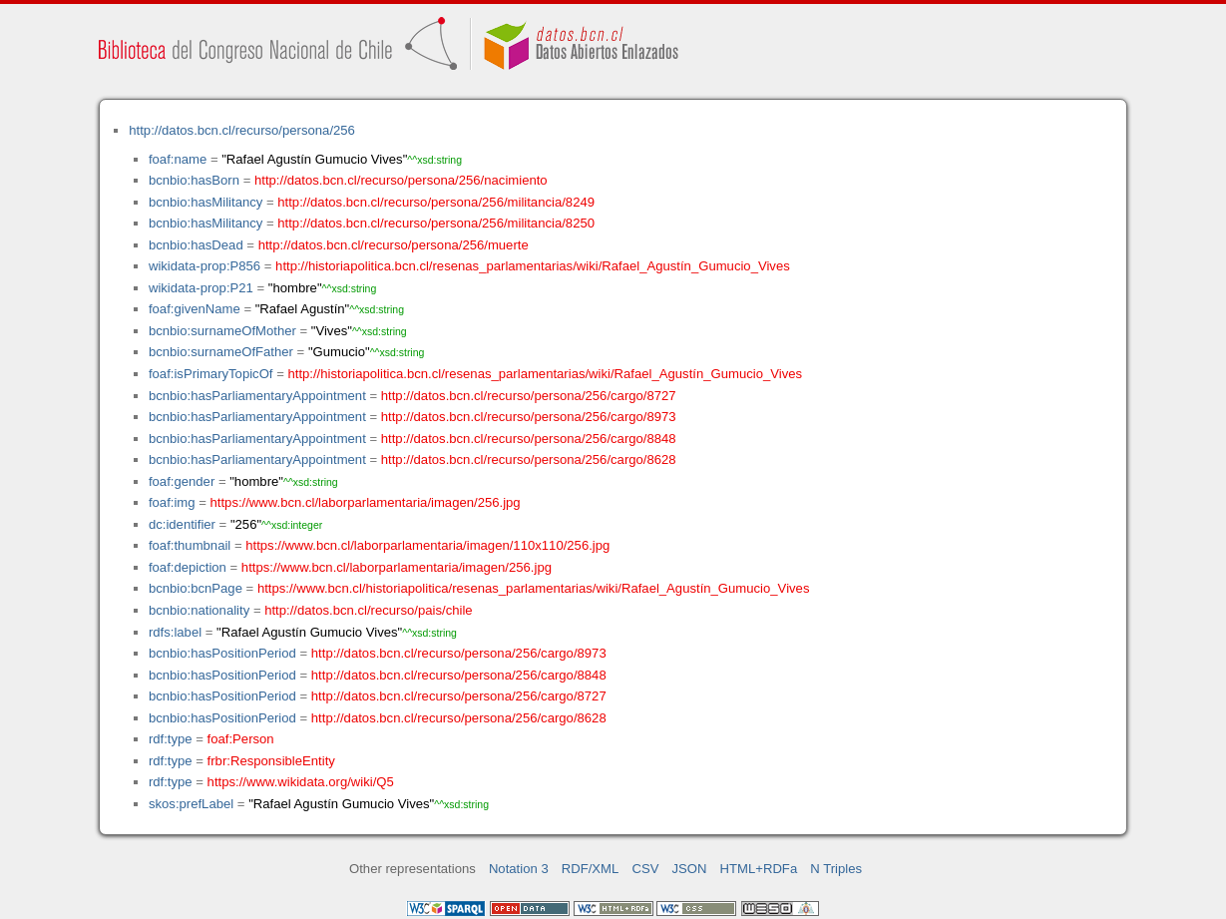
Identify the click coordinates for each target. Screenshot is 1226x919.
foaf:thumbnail (189, 545)
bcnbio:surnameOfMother (222, 330)
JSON (689, 868)
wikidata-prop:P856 (204, 265)
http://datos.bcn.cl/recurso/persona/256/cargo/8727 (528, 395)
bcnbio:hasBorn (194, 180)
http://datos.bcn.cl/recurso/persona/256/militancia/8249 (436, 202)
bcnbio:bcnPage (195, 588)
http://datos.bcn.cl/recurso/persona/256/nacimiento (401, 180)
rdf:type (171, 738)
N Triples (836, 868)
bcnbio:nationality (199, 610)
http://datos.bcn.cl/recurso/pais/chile (368, 610)
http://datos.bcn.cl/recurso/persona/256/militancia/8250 (436, 223)
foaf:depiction (187, 567)
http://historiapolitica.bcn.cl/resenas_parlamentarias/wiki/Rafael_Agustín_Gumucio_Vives (532, 265)
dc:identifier (182, 524)
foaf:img (172, 502)
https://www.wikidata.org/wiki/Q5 (300, 781)
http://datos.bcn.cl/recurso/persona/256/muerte (393, 244)
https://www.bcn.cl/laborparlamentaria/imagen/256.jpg (365, 502)
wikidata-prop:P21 (201, 287)
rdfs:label (175, 632)
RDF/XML (590, 868)
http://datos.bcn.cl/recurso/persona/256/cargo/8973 (528, 416)
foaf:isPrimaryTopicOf (211, 373)
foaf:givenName (194, 308)
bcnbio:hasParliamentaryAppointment (257, 395)
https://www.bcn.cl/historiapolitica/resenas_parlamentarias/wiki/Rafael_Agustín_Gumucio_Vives (533, 588)
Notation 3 (519, 868)
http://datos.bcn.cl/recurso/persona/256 (242, 130)
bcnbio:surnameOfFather (221, 351)
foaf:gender (181, 481)
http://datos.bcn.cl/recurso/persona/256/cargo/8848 (528, 438)
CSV (644, 868)
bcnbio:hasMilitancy (205, 202)
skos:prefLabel (191, 803)
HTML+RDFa (759, 868)
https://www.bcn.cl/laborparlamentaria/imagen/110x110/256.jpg (427, 545)
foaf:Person (240, 738)
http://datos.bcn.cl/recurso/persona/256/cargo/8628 (528, 459)
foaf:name (177, 159)
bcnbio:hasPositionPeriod (222, 653)
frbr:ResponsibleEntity (271, 760)
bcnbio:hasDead (196, 244)
